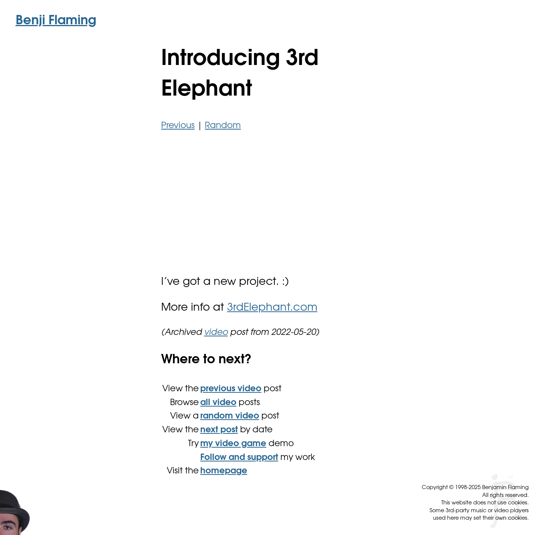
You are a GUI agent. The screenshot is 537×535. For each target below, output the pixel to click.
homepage (223, 471)
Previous (178, 126)
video (216, 333)
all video (218, 403)
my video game (233, 444)
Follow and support (239, 458)
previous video (230, 389)
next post (219, 430)
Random (223, 126)
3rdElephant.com (272, 308)
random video (229, 416)
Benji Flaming (56, 21)
